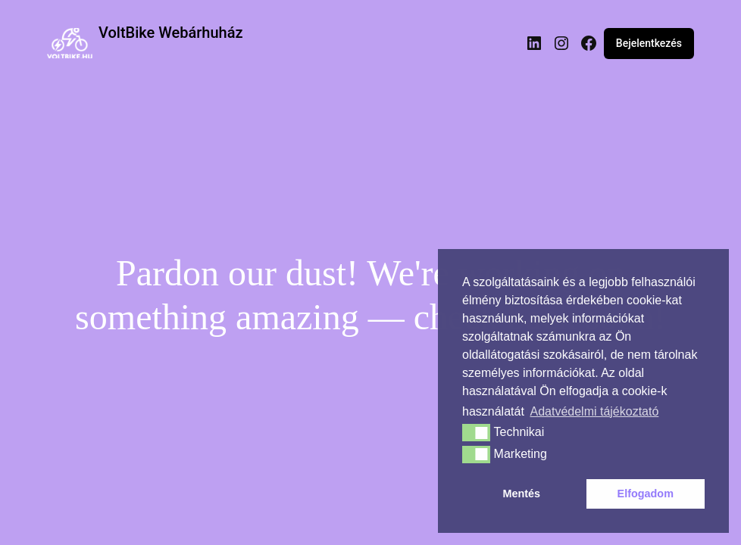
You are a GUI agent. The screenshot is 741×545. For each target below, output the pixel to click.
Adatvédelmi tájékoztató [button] (594, 411)
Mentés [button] (521, 493)
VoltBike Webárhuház (170, 32)
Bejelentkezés (649, 43)
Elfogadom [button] (646, 493)
